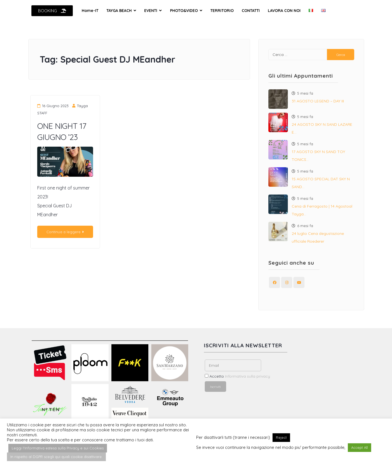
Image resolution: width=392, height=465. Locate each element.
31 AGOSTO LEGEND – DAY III (318, 101)
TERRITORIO (222, 10)
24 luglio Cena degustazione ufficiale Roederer (318, 237)
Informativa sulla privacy (247, 376)
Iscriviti (215, 387)
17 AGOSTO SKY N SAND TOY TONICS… (318, 155)
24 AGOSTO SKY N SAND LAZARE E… (322, 128)
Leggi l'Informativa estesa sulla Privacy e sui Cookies (58, 448)
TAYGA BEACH (119, 10)
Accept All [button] (359, 447)
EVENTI (150, 10)
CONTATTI (251, 10)
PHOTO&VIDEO (184, 10)
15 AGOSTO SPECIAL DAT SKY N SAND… (321, 182)
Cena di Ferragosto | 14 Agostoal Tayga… (322, 210)
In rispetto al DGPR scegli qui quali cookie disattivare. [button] (56, 456)
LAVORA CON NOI (284, 10)
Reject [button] (281, 437)
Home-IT (90, 10)
